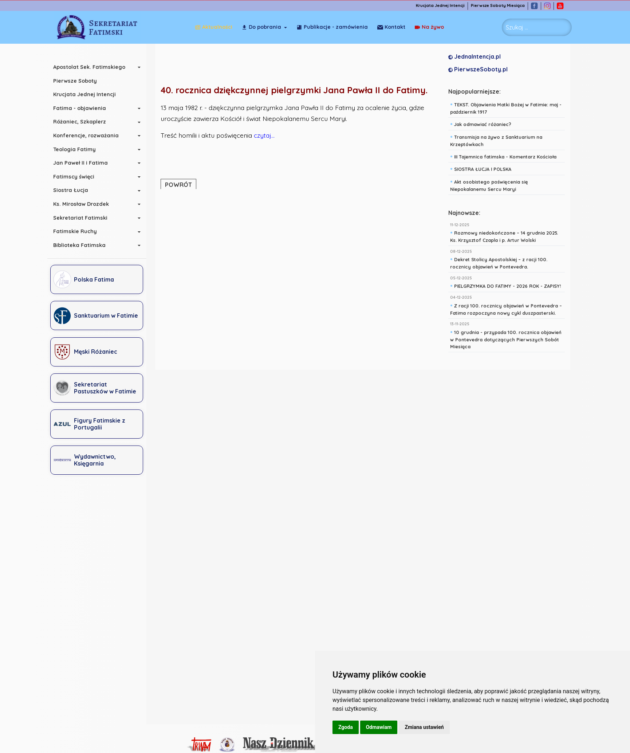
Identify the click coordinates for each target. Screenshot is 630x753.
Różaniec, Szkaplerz (83, 121)
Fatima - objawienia (83, 108)
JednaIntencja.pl (476, 56)
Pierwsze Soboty (79, 81)
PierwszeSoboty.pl (479, 69)
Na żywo (392, 27)
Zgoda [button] (345, 727)
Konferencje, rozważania (89, 135)
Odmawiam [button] (379, 727)
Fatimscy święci (77, 176)
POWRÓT (180, 184)
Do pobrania (261, 27)
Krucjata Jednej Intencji (444, 6)
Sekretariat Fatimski (84, 218)
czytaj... (266, 136)
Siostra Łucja (74, 190)
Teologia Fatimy (78, 149)
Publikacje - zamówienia (332, 27)
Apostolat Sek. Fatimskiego (93, 67)
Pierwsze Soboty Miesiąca (502, 6)
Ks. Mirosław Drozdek (85, 204)
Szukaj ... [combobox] (517, 27)
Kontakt (430, 27)
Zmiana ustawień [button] (424, 727)
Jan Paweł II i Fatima (84, 163)
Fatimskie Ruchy (79, 231)
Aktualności (213, 27)
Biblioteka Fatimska (83, 245)
